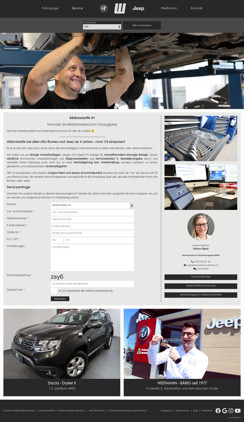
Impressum (166, 411)
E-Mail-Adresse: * (17, 225)
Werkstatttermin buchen (201, 286)
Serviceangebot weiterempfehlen (201, 295)
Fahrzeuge (50, 8)
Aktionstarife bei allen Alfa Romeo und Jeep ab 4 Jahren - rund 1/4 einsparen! (66, 142)
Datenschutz (182, 411)
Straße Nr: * (14, 232)
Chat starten (201, 269)
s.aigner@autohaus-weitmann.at (201, 265)
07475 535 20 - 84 (201, 262)
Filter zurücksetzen (142, 25)
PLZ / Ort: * (13, 239)
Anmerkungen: (16, 246)
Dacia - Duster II (62, 383)
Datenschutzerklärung (99, 291)
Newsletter (207, 411)
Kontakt (196, 8)
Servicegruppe (90, 23)
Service (77, 8)
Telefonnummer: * (18, 218)
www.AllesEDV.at (234, 417)
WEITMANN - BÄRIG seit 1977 (182, 383)
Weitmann (169, 8)
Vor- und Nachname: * (21, 211)
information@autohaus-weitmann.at (127, 411)
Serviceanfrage (200, 277)
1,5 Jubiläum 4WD (62, 388)
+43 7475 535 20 (97, 411)
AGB (195, 411)
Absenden (60, 298)
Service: (12, 204)
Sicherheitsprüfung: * (19, 275)
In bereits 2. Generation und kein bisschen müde (182, 388)
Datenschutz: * (16, 290)
